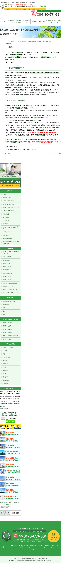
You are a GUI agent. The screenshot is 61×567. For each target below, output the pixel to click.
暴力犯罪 (5, 370)
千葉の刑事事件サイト (6, 504)
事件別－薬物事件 (7, 332)
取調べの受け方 (7, 256)
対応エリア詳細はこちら (5, 408)
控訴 (4, 307)
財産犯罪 (5, 383)
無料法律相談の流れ (8, 204)
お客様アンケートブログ (9, 347)
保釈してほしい (7, 266)
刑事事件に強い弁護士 (19, 21)
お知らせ (5, 350)
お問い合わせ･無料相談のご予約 (11, 227)
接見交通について (7, 260)
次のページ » (57, 153)
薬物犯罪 (5, 377)
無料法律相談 (26, 21)
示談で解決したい (7, 273)
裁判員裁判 (6, 304)
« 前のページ (9, 153)
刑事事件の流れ (11, 21)
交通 (4, 354)
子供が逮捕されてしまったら (10, 293)
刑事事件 (12, 41)
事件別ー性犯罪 (7, 326)
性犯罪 (4, 367)
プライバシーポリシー (9, 232)
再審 (4, 314)
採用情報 (5, 223)
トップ (6, 41)
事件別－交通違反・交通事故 (10, 336)
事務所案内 (6, 217)
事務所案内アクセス (49, 21)
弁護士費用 (42, 21)
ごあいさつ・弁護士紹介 (9, 210)
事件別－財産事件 (7, 329)
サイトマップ (6, 235)
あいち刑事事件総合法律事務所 (9, 502)
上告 (4, 311)
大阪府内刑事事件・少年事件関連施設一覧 (11, 242)
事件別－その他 (7, 339)
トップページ (3, 21)
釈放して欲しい (7, 263)
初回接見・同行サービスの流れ (11, 207)
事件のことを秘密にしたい (10, 289)
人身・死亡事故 (7, 357)
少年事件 (5, 364)
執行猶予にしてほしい (8, 279)
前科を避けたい (7, 270)
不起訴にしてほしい (8, 276)
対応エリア (6, 220)
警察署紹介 (6, 380)
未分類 (4, 373)
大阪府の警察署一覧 (8, 238)
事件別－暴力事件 (7, 322)
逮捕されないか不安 (8, 286)
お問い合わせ (57, 21)
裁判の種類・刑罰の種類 (9, 301)
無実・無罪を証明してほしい (10, 283)
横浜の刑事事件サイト (6, 507)
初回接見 (34, 21)
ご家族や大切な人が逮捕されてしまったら (11, 252)
